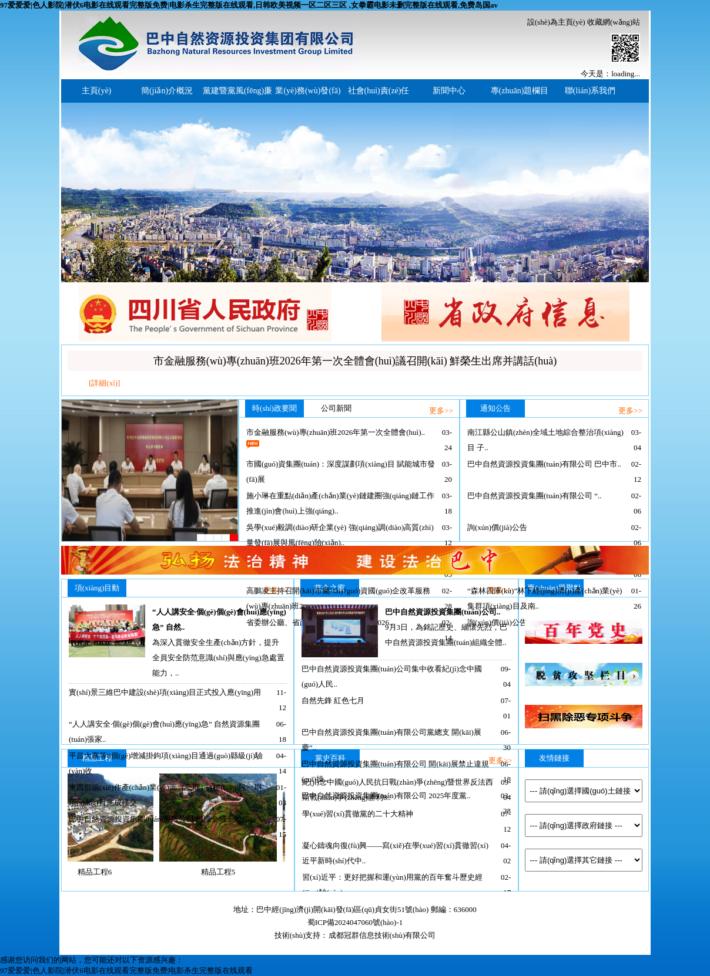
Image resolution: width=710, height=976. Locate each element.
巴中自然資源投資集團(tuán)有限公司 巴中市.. (544, 464)
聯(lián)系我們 (590, 90)
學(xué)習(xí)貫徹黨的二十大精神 (357, 813)
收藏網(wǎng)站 (613, 22)
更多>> (441, 410)
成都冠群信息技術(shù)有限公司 (382, 935)
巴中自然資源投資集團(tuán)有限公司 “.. (534, 495)
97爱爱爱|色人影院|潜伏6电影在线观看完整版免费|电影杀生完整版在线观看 (126, 970)
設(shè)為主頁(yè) (556, 22)
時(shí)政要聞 (274, 408)
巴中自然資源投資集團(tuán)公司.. (442, 611)
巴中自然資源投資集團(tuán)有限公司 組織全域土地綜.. (161, 819)
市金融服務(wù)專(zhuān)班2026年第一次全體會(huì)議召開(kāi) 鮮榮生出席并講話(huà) (355, 361)
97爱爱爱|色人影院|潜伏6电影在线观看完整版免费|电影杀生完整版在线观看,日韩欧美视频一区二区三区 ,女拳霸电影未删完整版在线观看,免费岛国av (249, 5)
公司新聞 (336, 408)
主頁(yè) (97, 90)
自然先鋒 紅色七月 (333, 700)
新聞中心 (449, 90)
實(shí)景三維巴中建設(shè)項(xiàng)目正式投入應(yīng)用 (165, 692)
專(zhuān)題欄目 (520, 90)
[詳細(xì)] (104, 383)
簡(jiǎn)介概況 (167, 90)
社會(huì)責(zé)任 (379, 90)
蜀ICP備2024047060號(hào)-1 (355, 922)
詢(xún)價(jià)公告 (497, 527)
